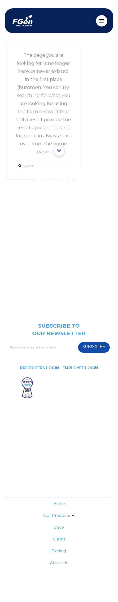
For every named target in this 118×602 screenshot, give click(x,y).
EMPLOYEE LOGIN (80, 368)
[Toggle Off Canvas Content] (101, 21)
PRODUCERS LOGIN (39, 368)
